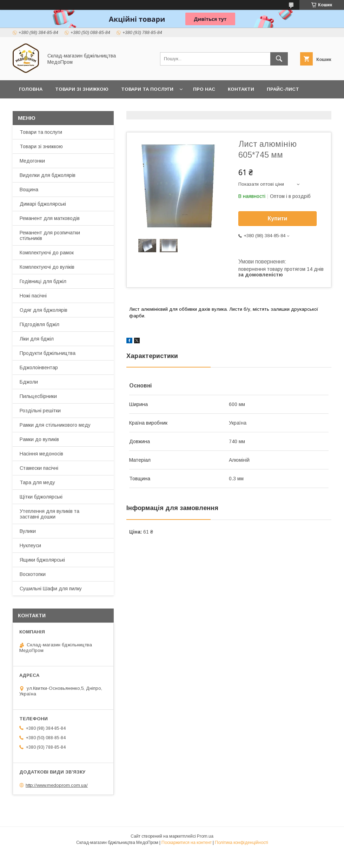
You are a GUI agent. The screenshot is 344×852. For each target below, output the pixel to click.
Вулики (28, 531)
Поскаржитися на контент (186, 842)
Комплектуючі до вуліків (47, 267)
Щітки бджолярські (41, 497)
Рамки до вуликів (39, 439)
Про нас (204, 89)
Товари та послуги (147, 89)
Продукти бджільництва (47, 353)
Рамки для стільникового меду (55, 425)
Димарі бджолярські (43, 204)
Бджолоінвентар (39, 367)
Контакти (241, 89)
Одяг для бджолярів (43, 310)
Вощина (29, 189)
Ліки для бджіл (37, 339)
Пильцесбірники (38, 396)
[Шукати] (279, 59)
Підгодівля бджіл (39, 324)
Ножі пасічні (33, 295)
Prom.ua (205, 836)
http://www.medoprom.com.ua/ (57, 785)
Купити (277, 218)
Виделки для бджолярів (47, 175)
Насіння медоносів (41, 453)
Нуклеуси (30, 545)
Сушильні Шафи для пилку (51, 588)
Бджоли (29, 382)
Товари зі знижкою (81, 89)
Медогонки (32, 161)
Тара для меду (37, 482)
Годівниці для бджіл (43, 281)
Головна (30, 89)
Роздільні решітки (40, 410)
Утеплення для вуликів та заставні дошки (49, 514)
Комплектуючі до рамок (47, 252)
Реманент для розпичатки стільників (50, 235)
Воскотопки (33, 574)
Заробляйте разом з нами (55, 107)
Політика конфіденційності (241, 842)
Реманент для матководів (50, 218)
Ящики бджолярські (42, 560)
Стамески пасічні (39, 468)
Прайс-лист (283, 89)
